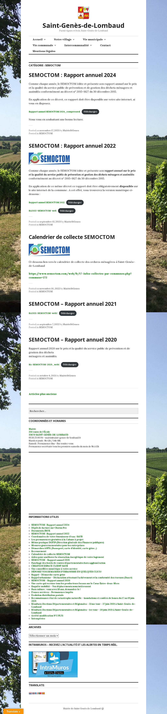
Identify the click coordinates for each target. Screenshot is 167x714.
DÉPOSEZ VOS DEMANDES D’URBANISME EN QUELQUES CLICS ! (66, 571)
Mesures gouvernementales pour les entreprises (57, 545)
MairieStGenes (71, 130)
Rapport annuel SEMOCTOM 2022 (47, 202)
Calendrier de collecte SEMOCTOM (72, 236)
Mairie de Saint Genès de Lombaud (82, 708)
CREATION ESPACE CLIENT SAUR (49, 566)
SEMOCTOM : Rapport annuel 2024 (72, 74)
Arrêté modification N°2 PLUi (47, 615)
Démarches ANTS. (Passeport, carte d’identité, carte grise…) (64, 548)
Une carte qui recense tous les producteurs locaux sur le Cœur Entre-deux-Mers (75, 583)
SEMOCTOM (46, 133)
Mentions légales (44, 51)
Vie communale (43, 45)
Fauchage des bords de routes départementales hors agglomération (68, 563)
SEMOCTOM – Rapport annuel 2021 (73, 303)
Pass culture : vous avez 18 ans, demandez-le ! (56, 589)
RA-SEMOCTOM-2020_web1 (44, 364)
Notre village (62, 39)
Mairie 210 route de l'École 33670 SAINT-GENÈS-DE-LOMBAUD (48, 432)
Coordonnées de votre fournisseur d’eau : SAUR (57, 536)
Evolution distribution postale (47, 595)
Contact (105, 45)
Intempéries (38, 618)
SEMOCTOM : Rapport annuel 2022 (72, 145)
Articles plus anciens (42, 394)
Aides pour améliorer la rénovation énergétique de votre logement (67, 557)
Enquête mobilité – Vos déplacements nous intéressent (61, 586)
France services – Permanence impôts (52, 592)
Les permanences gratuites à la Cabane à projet (57, 539)
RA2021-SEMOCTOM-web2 (43, 313)
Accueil (38, 39)
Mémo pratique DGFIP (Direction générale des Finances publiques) (67, 542)
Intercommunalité (76, 45)
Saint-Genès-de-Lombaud (83, 25)
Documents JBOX (40, 530)
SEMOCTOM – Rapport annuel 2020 (73, 339)
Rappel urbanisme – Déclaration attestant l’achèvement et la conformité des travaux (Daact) (81, 577)
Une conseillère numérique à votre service (54, 568)
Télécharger (90, 111)
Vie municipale (93, 39)
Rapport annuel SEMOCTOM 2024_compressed (54, 111)
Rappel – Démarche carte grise (48, 574)
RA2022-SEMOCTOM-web (42, 210)
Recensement (38, 551)
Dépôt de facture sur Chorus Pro (49, 527)
